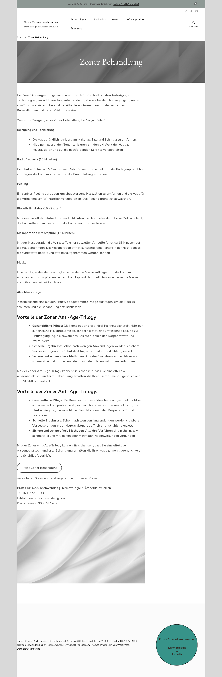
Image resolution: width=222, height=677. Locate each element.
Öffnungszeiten (136, 19)
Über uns (75, 28)
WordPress (123, 644)
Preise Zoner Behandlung (39, 468)
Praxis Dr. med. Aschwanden (41, 22)
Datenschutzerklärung (28, 648)
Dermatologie (78, 19)
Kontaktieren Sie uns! (126, 3)
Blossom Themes (89, 644)
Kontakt (116, 19)
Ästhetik (99, 19)
